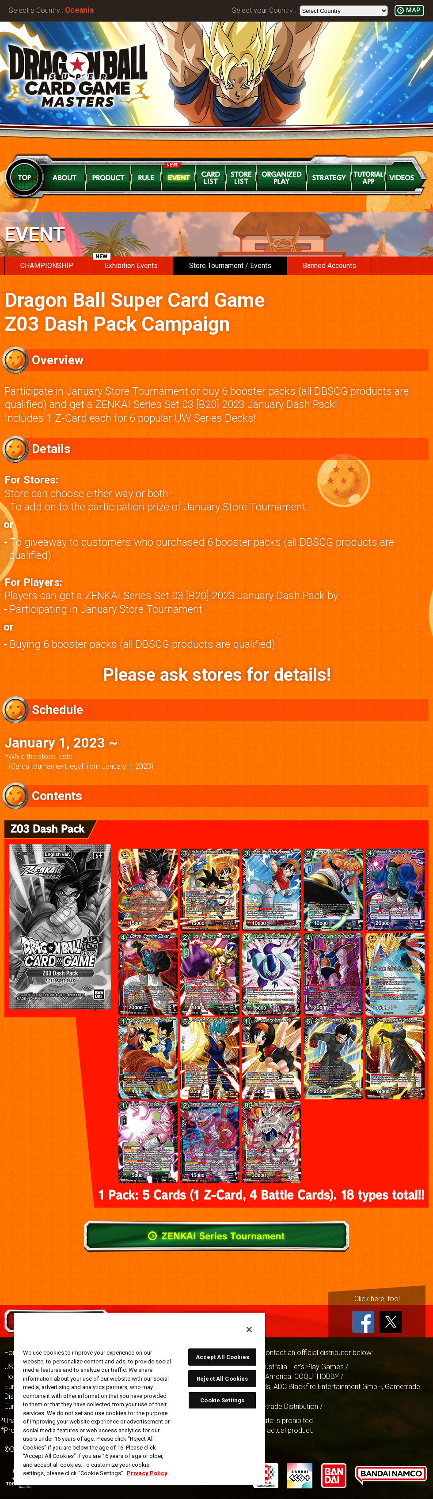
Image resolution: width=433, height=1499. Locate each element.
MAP (413, 10)
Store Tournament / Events (230, 265)
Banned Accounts (329, 265)
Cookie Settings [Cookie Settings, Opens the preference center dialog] (222, 1400)
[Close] (249, 1329)
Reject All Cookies (222, 1378)
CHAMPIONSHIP (46, 265)
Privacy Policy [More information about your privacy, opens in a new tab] (147, 1473)
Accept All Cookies (222, 1357)
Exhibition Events (125, 263)
